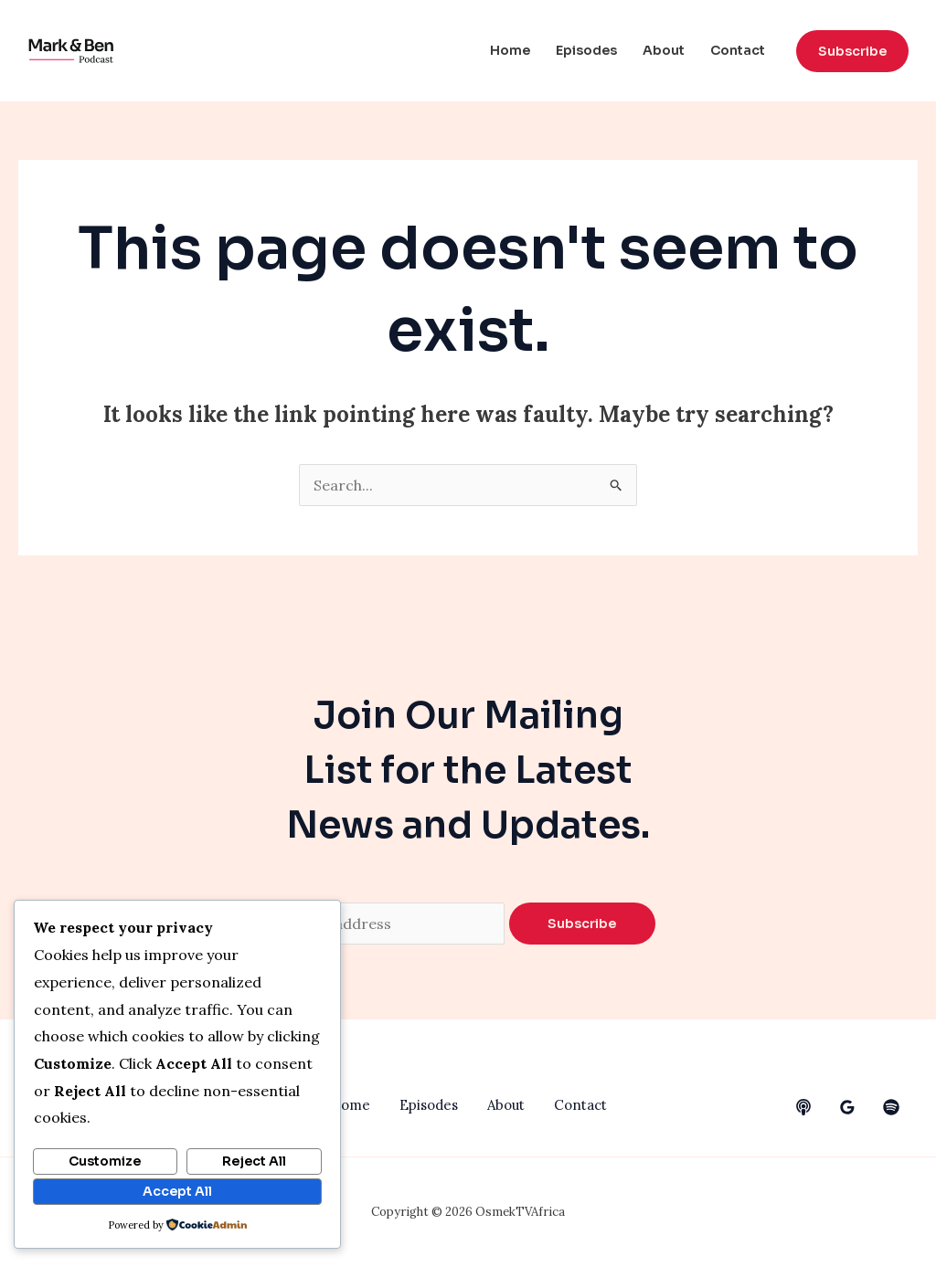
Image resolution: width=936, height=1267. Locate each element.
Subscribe (582, 923)
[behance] (803, 1107)
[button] (852, 51)
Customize (105, 1161)
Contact (737, 50)
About (664, 50)
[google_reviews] (847, 1107)
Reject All (254, 1161)
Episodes (586, 50)
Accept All (177, 1191)
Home (510, 50)
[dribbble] (891, 1107)
